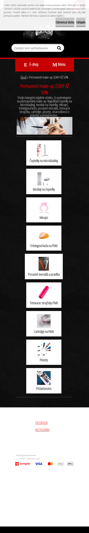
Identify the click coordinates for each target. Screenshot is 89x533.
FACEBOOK (41, 422)
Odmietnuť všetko (65, 22)
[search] (59, 48)
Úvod (23, 77)
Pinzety (44, 352)
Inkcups (44, 210)
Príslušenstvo (43, 381)
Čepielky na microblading (44, 153)
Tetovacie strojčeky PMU (44, 295)
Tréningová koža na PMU (44, 238)
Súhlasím (80, 22)
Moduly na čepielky (44, 181)
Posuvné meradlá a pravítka (44, 267)
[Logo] (44, 31)
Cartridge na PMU (44, 324)
